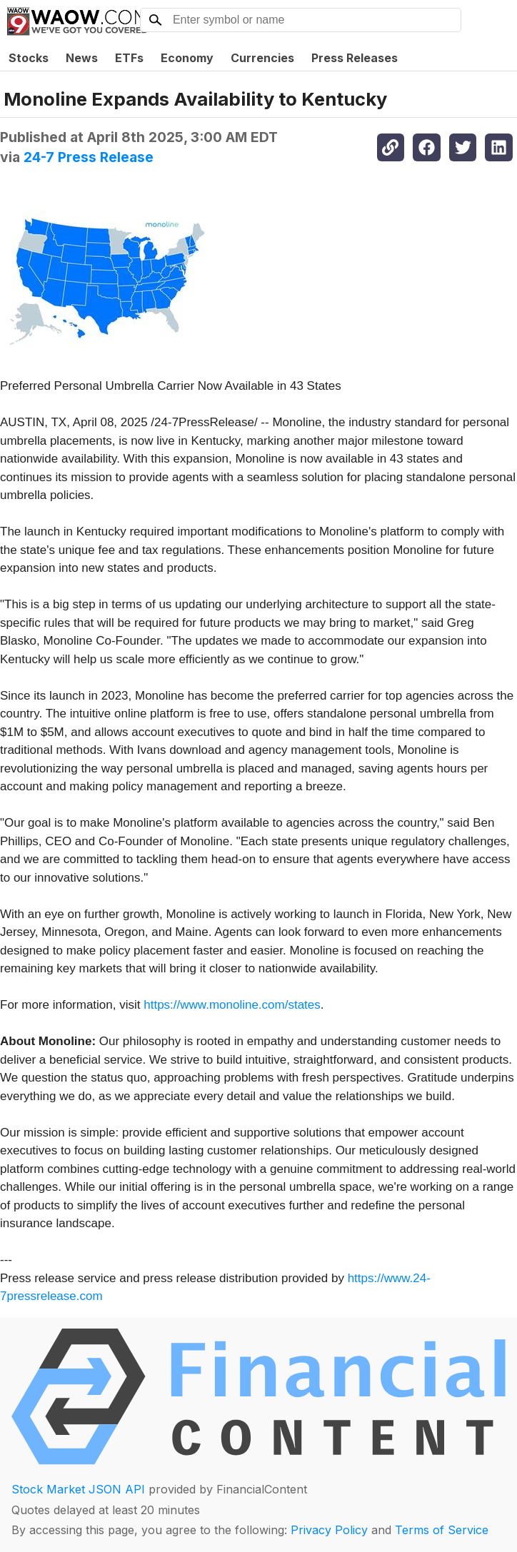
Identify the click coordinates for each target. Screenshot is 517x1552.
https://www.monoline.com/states (232, 1005)
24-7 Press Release (89, 157)
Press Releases (354, 58)
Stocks (29, 58)
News (82, 58)
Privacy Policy (329, 1530)
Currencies (262, 58)
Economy (187, 58)
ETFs (129, 58)
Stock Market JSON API (78, 1489)
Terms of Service (441, 1530)
